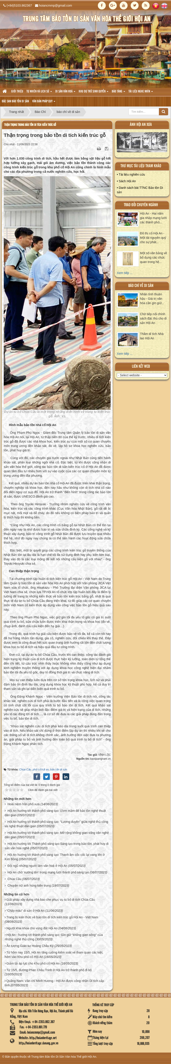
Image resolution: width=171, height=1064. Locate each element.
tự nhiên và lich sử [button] (39, 93)
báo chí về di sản (140, 286)
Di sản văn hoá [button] (65, 93)
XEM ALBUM (142, 143)
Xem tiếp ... (124, 273)
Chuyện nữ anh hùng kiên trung (29, 885)
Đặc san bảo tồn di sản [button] (15, 101)
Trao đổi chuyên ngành (141, 205)
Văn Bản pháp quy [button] (43, 102)
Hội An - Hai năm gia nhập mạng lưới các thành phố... (153, 218)
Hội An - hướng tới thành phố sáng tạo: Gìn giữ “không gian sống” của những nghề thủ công (54, 937)
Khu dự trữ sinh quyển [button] (93, 93)
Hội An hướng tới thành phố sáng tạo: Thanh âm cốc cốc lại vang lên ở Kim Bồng (55, 857)
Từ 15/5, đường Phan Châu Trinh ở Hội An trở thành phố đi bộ (49, 970)
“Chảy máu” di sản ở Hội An (25, 910)
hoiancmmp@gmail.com (55, 5)
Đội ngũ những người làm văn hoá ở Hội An (37, 865)
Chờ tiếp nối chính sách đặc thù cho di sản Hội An (153, 318)
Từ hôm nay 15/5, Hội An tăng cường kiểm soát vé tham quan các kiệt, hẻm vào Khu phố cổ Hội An (54, 955)
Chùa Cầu (14, 879)
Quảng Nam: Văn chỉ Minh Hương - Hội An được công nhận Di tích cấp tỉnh (54, 983)
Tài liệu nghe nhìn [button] (140, 93)
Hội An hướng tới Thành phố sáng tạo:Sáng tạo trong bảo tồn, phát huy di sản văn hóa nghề (56, 846)
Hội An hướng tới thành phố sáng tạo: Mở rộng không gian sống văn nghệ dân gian (57, 835)
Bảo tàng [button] (118, 93)
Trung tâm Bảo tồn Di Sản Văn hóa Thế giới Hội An (63, 1056)
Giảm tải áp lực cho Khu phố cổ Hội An (33, 963)
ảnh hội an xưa (141, 125)
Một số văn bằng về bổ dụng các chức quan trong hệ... (153, 257)
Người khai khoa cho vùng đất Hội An (32, 928)
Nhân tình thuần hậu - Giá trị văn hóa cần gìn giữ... (152, 298)
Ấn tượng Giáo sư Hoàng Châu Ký (30, 946)
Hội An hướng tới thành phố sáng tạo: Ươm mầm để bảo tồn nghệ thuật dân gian (55, 813)
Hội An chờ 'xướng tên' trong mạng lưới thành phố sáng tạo (48, 872)
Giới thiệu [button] (17, 91)
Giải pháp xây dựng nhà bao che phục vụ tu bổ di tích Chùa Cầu (50, 899)
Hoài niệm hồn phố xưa (23, 804)
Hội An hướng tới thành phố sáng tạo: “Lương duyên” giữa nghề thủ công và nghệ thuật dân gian (56, 824)
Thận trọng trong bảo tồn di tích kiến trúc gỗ (30, 124)
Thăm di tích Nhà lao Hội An (152, 336)
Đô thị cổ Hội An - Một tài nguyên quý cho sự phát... (153, 238)
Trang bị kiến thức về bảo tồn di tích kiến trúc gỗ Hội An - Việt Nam (52, 917)
